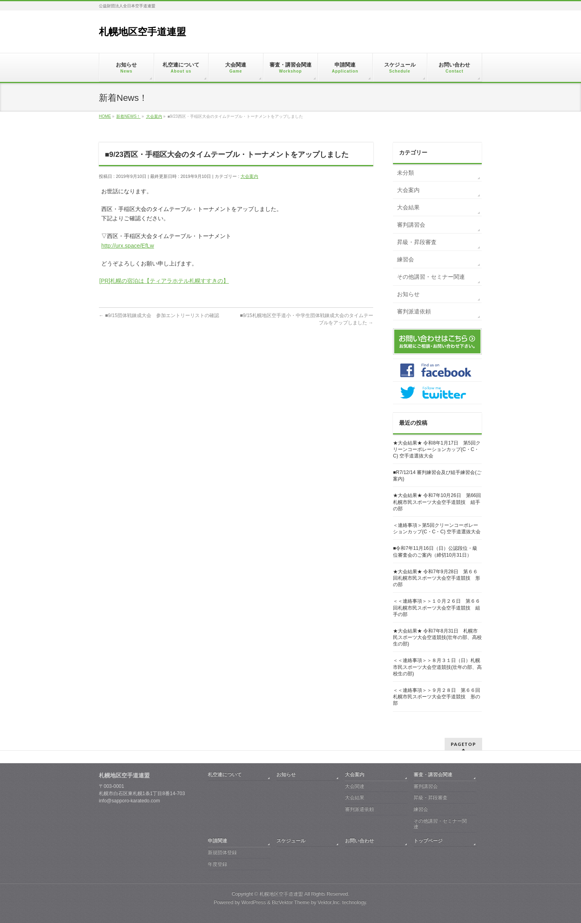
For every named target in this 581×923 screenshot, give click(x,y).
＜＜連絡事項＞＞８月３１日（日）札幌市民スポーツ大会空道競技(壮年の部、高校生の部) (437, 667)
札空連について (225, 774)
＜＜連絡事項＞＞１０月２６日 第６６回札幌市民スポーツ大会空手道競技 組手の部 (436, 607)
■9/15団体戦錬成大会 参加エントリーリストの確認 (159, 315)
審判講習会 (411, 224)
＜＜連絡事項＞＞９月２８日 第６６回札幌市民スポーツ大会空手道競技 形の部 (436, 696)
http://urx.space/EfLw (127, 245)
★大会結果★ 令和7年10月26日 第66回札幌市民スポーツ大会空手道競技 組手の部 (437, 502)
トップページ (428, 841)
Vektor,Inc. (329, 902)
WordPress (253, 902)
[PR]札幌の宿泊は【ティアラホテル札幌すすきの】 (164, 281)
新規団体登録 (222, 852)
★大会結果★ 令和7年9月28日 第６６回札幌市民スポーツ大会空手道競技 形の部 (436, 578)
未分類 (405, 172)
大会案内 (249, 176)
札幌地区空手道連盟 (142, 31)
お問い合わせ (359, 841)
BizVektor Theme (291, 902)
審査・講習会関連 (433, 774)
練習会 (405, 259)
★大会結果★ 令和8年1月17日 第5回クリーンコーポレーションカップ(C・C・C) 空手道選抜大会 (437, 449)
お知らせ (408, 294)
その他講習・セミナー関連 (431, 277)
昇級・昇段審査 (417, 242)
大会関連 (354, 786)
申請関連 (217, 841)
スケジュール (290, 841)
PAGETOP (463, 744)
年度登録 (217, 864)
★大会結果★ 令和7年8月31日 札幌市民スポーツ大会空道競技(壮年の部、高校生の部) (437, 637)
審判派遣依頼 (414, 311)
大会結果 (408, 207)
